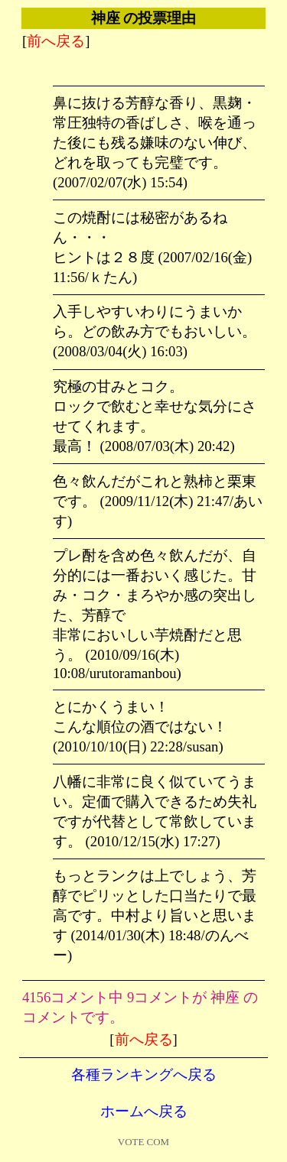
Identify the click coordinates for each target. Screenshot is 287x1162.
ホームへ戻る (144, 1111)
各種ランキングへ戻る (144, 1074)
